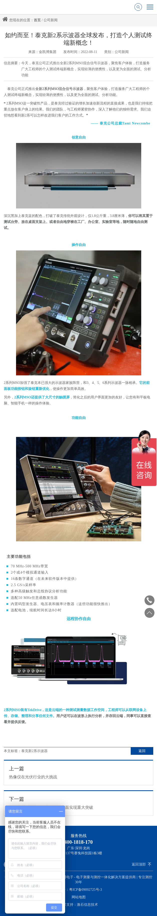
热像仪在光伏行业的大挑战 (78, 772)
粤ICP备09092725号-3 (85, 890)
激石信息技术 (87, 905)
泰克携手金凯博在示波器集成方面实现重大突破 (78, 803)
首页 (37, 20)
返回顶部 (139, 864)
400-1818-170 (78, 842)
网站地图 (79, 897)
